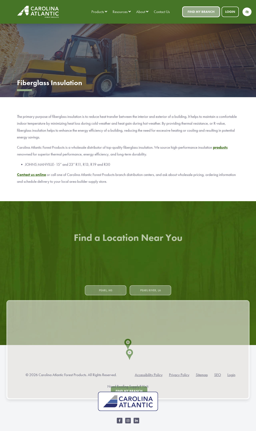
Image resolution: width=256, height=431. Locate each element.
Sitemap (202, 374)
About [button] (142, 11)
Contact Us (162, 11)
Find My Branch (201, 12)
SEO (217, 374)
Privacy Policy (179, 374)
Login (230, 12)
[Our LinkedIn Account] (136, 423)
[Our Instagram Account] (128, 423)
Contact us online (31, 174)
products (220, 147)
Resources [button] (122, 11)
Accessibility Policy (149, 374)
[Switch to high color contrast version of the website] (247, 12)
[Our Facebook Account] (120, 423)
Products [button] (99, 11)
